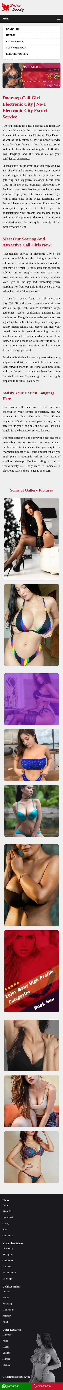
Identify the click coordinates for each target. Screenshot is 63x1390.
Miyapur (7, 1266)
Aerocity (7, 1316)
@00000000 (10, 1386)
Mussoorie (7, 1334)
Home (5, 1205)
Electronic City (17, 54)
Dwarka (6, 1291)
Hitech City (8, 1248)
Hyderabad (8, 1217)
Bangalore (13, 29)
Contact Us (8, 1235)
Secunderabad (9, 1272)
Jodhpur (6, 1359)
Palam (5, 1322)
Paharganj (7, 1303)
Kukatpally (8, 1254)
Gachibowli (8, 1260)
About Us (7, 1211)
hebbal (11, 35)
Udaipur (6, 1353)
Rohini (6, 1297)
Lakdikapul (8, 1278)
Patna (5, 1341)
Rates (5, 1229)
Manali (6, 1347)
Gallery (6, 1223)
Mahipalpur (8, 1309)
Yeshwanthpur (16, 47)
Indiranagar (14, 41)
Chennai (6, 1365)
